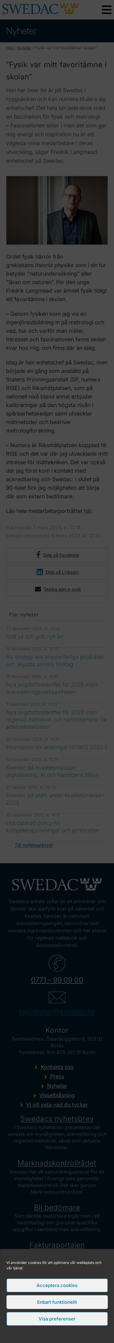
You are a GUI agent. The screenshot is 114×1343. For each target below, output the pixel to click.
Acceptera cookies (57, 1285)
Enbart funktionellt (57, 1302)
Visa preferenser (57, 1319)
